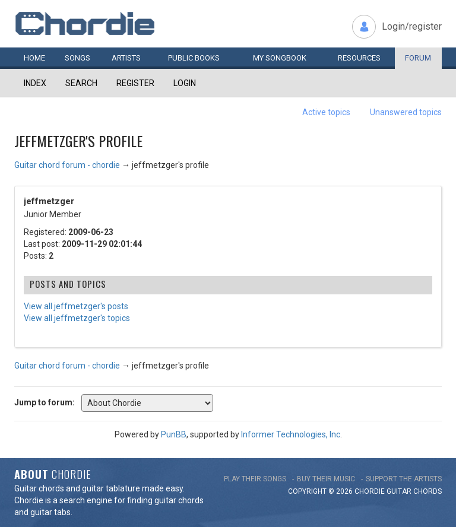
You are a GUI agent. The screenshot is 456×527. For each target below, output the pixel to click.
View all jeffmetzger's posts (76, 306)
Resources (359, 57)
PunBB (173, 434)
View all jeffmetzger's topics (77, 318)
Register (135, 83)
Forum (418, 57)
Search (81, 83)
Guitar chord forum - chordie (67, 165)
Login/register (412, 26)
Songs (77, 57)
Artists (126, 57)
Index (35, 83)
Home (34, 57)
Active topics (326, 112)
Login (184, 83)
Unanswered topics (406, 112)
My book (279, 57)
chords (427, 491)
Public (194, 57)
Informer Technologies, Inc (290, 434)
